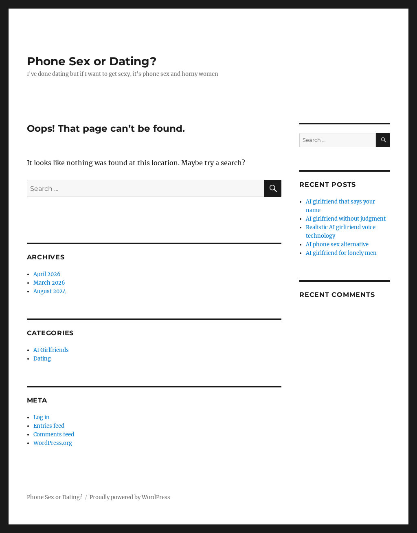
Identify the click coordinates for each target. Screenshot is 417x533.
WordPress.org (52, 443)
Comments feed (53, 434)
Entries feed (48, 425)
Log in (41, 417)
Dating (42, 358)
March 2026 (49, 282)
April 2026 (47, 274)
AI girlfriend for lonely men (341, 253)
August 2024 (49, 291)
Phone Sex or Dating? (91, 61)
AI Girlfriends (51, 350)
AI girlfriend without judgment (346, 218)
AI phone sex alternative (337, 244)
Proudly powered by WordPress (130, 497)
